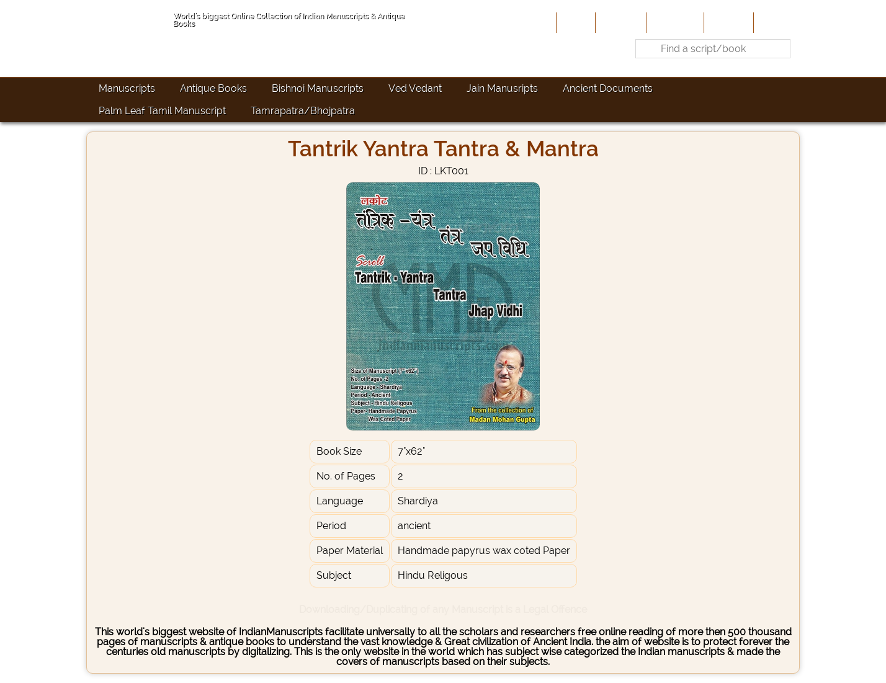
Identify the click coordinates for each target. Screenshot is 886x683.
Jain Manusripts (502, 88)
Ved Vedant (415, 88)
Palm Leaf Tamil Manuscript (162, 111)
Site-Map (727, 22)
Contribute (674, 22)
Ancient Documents (608, 88)
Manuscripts (127, 88)
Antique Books (213, 88)
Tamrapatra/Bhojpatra (303, 111)
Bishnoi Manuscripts (318, 88)
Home (574, 22)
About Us (620, 22)
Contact (775, 22)
